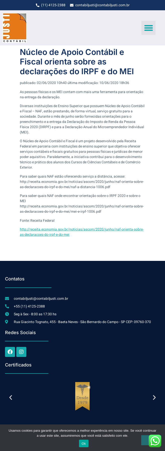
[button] (148, 28)
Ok (83, 443)
